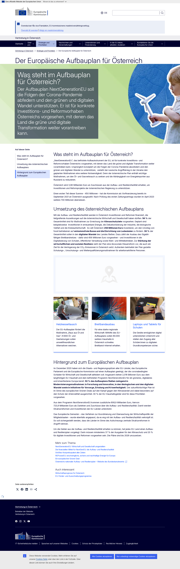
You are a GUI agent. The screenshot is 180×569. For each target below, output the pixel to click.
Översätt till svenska (29, 30)
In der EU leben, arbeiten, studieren (117, 43)
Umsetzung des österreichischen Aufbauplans (32, 166)
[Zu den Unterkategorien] (34, 44)
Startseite (19, 44)
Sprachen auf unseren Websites (54, 543)
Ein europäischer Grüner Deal (67, 459)
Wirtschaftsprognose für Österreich (69, 473)
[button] (17, 489)
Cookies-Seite (41, 559)
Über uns (29, 43)
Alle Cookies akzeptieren (102, 556)
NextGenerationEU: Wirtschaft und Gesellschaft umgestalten (80, 446)
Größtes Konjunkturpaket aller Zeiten (70, 453)
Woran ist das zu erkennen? (54, 2)
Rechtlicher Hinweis (114, 543)
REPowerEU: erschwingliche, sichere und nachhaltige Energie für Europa (85, 456)
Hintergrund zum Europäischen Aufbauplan (31, 174)
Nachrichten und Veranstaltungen (65, 43)
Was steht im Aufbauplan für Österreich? (30, 157)
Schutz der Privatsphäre (92, 543)
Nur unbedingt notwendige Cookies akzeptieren (136, 556)
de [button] (104, 12)
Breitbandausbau (105, 324)
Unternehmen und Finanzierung (92, 43)
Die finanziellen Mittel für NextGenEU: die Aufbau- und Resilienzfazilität (84, 450)
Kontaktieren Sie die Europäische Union (145, 43)
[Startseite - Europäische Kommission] (33, 11)
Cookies (75, 543)
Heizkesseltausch (66, 324)
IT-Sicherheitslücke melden (26, 543)
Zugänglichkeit (132, 543)
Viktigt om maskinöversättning (51, 30)
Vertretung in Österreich (24, 51)
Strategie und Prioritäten (43, 43)
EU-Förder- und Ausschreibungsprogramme (73, 476)
